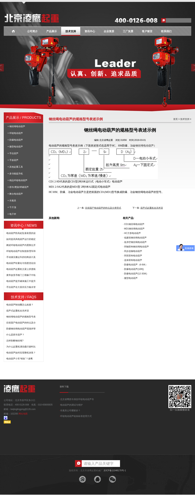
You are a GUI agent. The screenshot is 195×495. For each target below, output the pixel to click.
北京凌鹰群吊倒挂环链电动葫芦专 (77, 399)
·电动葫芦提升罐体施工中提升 (21, 281)
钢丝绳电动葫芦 (144, 145)
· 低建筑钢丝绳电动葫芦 (135, 237)
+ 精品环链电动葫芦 (17, 180)
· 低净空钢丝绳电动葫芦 (135, 242)
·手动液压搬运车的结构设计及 (21, 257)
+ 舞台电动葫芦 (15, 194)
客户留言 (147, 31)
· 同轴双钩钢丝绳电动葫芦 (136, 246)
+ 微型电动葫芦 (15, 146)
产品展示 (51, 31)
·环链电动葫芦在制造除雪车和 (21, 251)
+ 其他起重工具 (15, 167)
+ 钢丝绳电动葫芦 (16, 126)
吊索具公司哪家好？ (70, 410)
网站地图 (23, 413)
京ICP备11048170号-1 (115, 470)
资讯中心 (90, 31)
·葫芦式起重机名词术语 (17, 310)
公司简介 (32, 31)
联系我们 (166, 31)
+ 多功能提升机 (15, 173)
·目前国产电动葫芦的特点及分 (21, 322)
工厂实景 (128, 31)
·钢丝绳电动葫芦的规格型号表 (21, 316)
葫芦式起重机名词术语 (151, 208)
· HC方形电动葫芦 (132, 233)
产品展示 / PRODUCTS (23, 117)
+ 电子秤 (12, 214)
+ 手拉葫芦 (13, 153)
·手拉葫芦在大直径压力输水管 (21, 287)
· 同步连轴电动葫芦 (132, 251)
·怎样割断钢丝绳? (14, 340)
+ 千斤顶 (12, 207)
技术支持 (70, 31)
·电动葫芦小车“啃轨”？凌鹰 (19, 358)
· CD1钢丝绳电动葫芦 (133, 224)
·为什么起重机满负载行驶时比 (21, 346)
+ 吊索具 (12, 200)
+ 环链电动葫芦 (15, 133)
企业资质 (109, 31)
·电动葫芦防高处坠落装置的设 (21, 233)
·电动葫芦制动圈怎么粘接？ (19, 304)
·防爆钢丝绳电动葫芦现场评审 (21, 328)
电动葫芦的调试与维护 (71, 405)
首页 (175, 119)
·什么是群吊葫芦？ (15, 334)
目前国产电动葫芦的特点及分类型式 (103, 208)
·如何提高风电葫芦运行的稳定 (21, 239)
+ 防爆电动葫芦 (15, 140)
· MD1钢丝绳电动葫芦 (134, 228)
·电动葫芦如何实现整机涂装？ (21, 352)
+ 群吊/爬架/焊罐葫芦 (18, 187)
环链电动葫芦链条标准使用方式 (76, 416)
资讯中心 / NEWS (23, 225)
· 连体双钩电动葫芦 (132, 260)
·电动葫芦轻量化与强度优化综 (21, 263)
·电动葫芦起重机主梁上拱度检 (21, 269)
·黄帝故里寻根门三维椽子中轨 (21, 275)
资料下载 (64, 386)
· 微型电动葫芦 (130, 278)
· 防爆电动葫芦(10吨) (133, 269)
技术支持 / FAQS (23, 297)
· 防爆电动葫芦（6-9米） (135, 264)
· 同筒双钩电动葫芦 (132, 255)
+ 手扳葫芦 (13, 160)
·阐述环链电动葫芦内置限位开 (21, 245)
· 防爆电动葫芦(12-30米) (135, 273)
